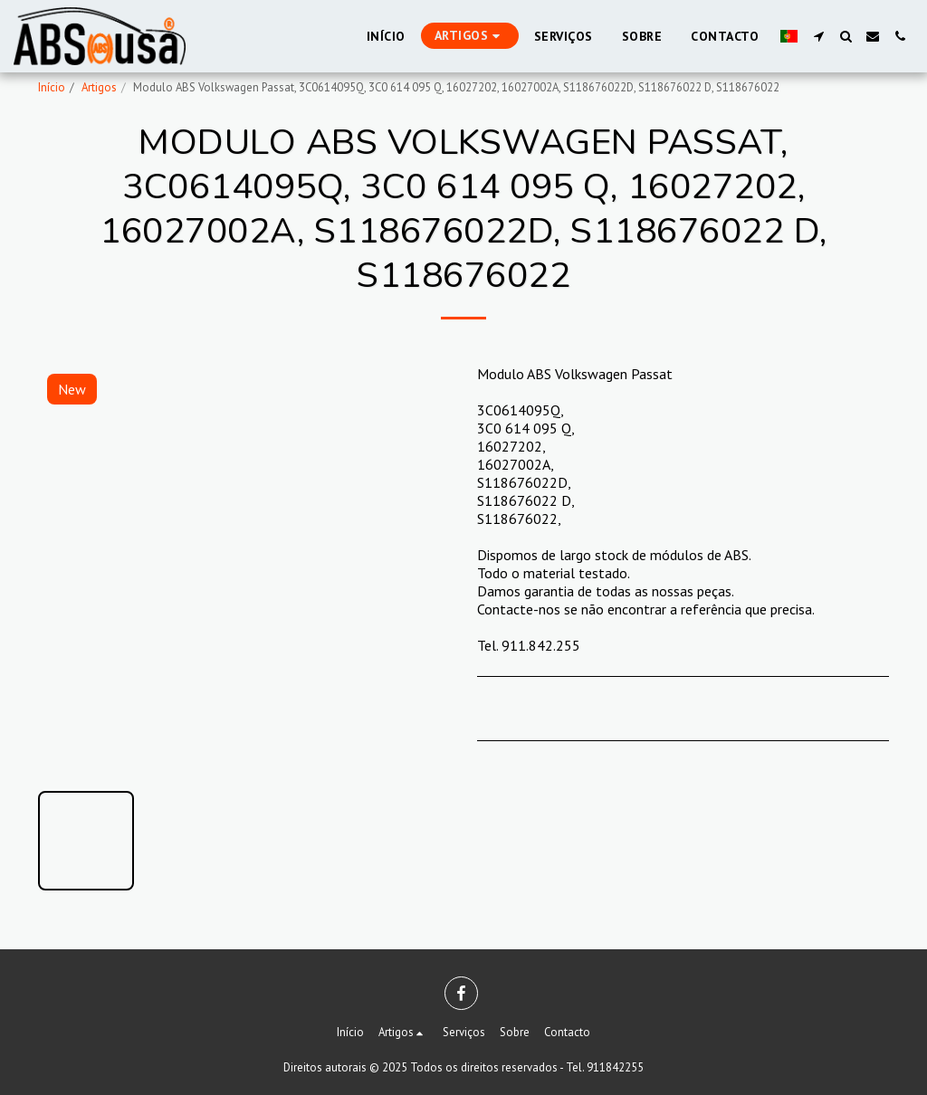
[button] (818, 36)
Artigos (99, 87)
